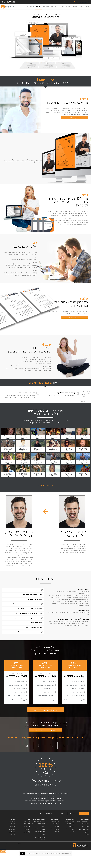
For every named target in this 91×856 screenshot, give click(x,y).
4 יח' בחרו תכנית (70, 826)
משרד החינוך (27, 837)
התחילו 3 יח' (75, 6)
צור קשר (81, 6)
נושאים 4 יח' (71, 832)
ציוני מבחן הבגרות (41, 840)
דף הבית (87, 6)
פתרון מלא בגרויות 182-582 (39, 831)
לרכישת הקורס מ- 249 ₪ (76, 124)
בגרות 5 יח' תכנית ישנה (54, 828)
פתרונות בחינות (12, 839)
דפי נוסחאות (42, 832)
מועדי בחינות (12, 840)
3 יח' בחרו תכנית (85, 826)
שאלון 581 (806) (56, 829)
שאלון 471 (72, 836)
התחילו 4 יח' (68, 6)
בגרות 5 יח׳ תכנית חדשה (54, 834)
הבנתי (22, 853)
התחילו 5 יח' (61, 6)
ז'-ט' (52, 6)
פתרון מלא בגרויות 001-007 (39, 828)
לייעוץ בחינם (60, 820)
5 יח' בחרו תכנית (55, 826)
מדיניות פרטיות (12, 832)
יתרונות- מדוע (27, 828)
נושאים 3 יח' (86, 834)
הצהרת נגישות (49, 820)
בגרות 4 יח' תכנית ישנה (69, 828)
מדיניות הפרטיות (13, 850)
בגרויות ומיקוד (46, 6)
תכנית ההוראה (27, 832)
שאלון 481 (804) (70, 829)
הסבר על (13, 826)
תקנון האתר (13, 831)
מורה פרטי (13, 829)
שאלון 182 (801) (85, 829)
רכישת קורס (38, 6)
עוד (29, 826)
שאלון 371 (87, 839)
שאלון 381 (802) (85, 831)
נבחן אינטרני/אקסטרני (40, 845)
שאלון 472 (72, 837)
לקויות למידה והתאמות (40, 843)
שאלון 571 (57, 836)
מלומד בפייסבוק (12, 836)
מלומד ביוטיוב (12, 837)
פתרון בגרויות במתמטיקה (39, 826)
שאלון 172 (87, 837)
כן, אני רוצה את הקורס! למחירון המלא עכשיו (45, 716)
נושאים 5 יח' (56, 832)
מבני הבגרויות (42, 839)
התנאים (9, 850)
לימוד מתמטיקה (26, 839)
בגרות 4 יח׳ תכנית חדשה (69, 834)
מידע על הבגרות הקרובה (40, 837)
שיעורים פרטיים (27, 834)
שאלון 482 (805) (70, 831)
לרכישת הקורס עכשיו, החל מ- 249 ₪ (45, 736)
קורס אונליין (27, 836)
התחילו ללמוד (83, 820)
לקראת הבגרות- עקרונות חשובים (40, 835)
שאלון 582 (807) (56, 831)
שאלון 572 (57, 837)
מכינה (56, 6)
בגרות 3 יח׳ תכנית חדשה (84, 836)
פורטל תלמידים (12, 843)
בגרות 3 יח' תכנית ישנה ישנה (83, 828)
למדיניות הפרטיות (45, 853)
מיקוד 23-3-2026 (30, 6)
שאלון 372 (86, 840)
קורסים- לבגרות (27, 829)
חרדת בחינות (42, 842)
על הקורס (72, 820)
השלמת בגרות (12, 828)
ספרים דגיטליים (27, 831)
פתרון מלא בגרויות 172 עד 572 (38, 829)
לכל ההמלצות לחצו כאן (45, 491)
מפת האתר (13, 834)
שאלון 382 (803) (85, 832)
